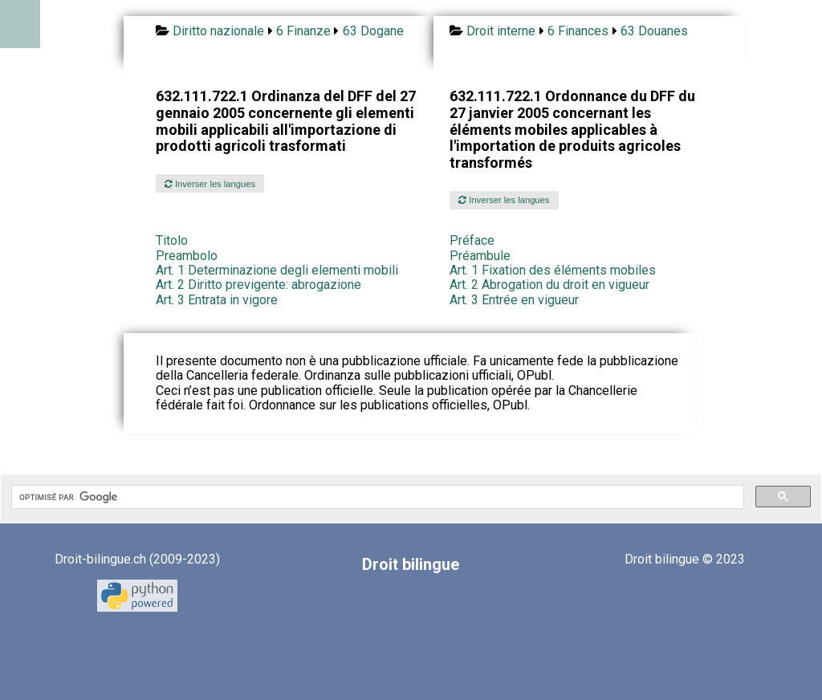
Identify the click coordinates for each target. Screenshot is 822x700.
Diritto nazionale (218, 31)
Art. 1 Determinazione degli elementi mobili (277, 270)
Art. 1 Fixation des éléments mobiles (553, 270)
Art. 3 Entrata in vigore (217, 299)
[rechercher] (376, 497)
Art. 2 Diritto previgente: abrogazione (258, 284)
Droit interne (500, 31)
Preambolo (187, 255)
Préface (472, 240)
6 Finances (577, 31)
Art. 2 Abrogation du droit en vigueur (549, 284)
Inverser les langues (210, 184)
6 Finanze (303, 31)
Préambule (480, 255)
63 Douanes (654, 31)
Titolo (172, 240)
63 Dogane (373, 31)
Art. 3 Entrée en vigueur (514, 299)
